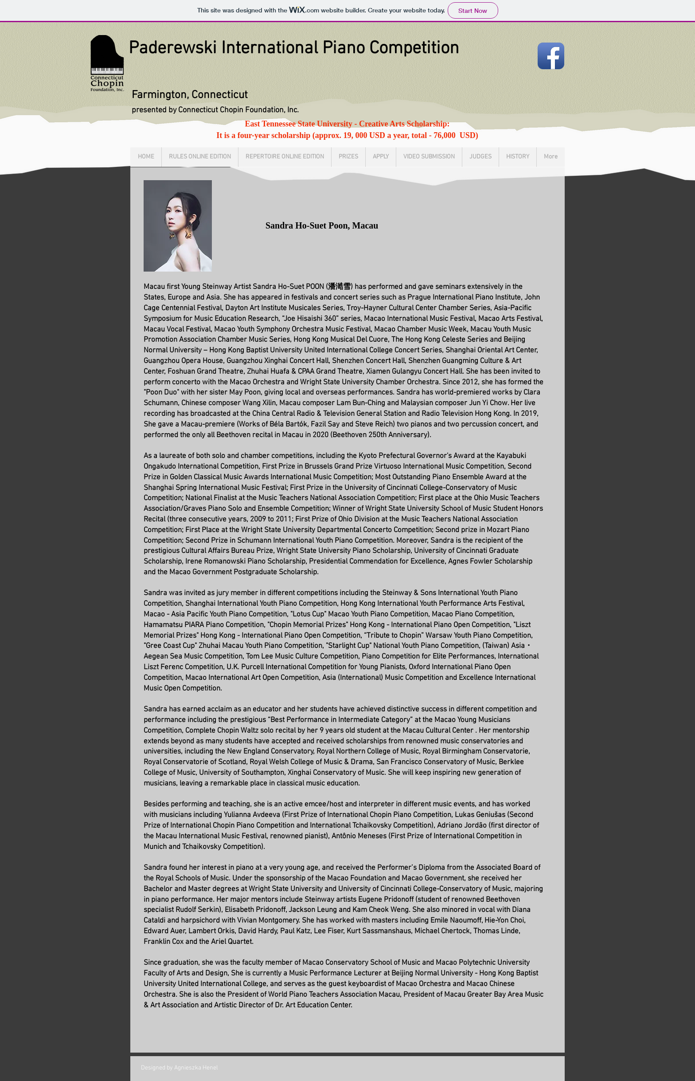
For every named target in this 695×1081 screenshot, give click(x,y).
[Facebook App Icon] (551, 56)
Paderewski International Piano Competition (294, 48)
